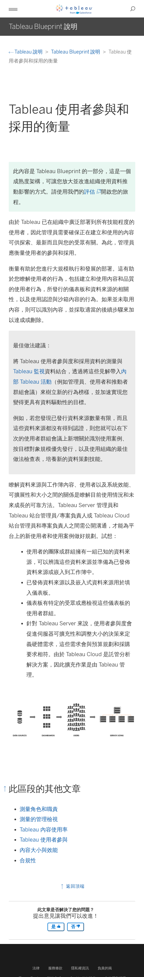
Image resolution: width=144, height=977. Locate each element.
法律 (36, 968)
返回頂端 (72, 886)
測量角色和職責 (39, 809)
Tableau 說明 (26, 52)
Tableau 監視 (29, 371)
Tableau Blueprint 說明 (76, 52)
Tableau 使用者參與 (44, 839)
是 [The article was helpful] (56, 926)
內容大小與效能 (39, 850)
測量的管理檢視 (39, 819)
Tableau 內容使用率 (44, 829)
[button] (13, 8)
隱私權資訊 (80, 968)
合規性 (28, 860)
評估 (92, 191)
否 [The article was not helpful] (75, 926)
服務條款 (55, 968)
